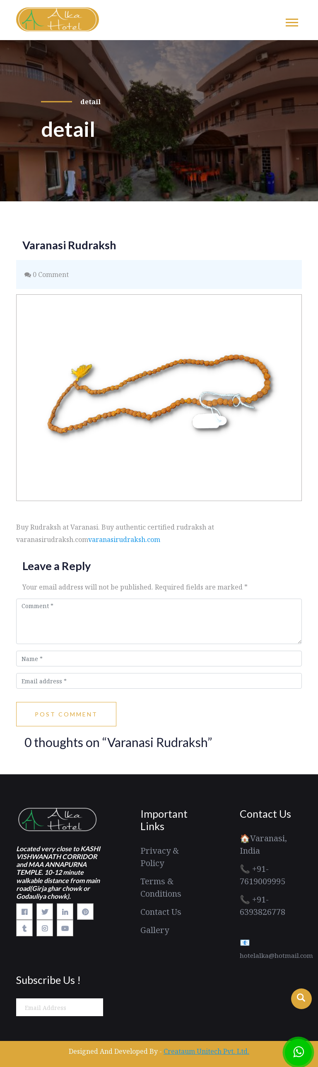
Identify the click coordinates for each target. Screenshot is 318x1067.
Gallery (154, 930)
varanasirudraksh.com (124, 539)
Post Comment (66, 714)
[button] (291, 20)
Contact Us (160, 911)
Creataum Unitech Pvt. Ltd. (206, 1051)
